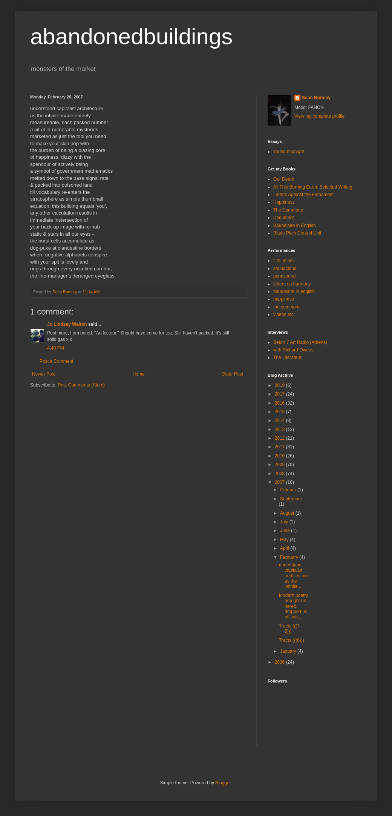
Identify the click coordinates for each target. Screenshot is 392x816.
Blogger (223, 782)
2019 (280, 385)
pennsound (284, 276)
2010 (280, 456)
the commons (286, 307)
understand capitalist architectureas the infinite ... (293, 575)
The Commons (288, 210)
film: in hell (284, 260)
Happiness (284, 202)
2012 (280, 438)
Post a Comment (56, 361)
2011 (280, 446)
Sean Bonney (316, 97)
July (284, 522)
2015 (280, 411)
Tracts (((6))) (291, 640)
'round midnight (288, 151)
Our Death (283, 179)
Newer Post (43, 374)
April (285, 548)
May (285, 539)
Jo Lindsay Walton (67, 324)
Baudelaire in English (294, 225)
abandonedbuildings (131, 36)
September (291, 499)
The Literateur (287, 357)
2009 (280, 464)
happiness (283, 299)
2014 (280, 420)
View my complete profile (319, 116)
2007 (280, 482)
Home (139, 374)
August (288, 513)
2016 (280, 403)
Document (283, 217)
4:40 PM (55, 348)
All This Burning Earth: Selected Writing (312, 187)
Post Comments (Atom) (81, 385)
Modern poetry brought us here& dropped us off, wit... (293, 606)
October (288, 489)
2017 (280, 394)
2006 (280, 662)
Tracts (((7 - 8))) (290, 628)
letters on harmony (292, 284)
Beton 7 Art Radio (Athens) (300, 342)
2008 (280, 473)
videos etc (283, 314)
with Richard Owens (293, 350)
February (289, 557)
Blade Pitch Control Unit (297, 233)
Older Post (232, 374)
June (285, 530)
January (288, 651)
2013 (280, 429)
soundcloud (284, 268)
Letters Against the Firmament (303, 194)
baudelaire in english (294, 291)
